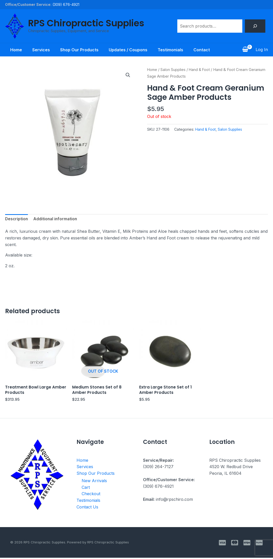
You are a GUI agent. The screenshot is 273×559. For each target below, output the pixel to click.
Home (11, 49)
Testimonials (173, 49)
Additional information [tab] (56, 219)
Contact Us (87, 508)
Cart (86, 488)
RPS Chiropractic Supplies (86, 23)
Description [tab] (17, 219)
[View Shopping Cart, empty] (245, 50)
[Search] (255, 26)
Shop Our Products (78, 49)
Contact (207, 49)
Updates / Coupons (129, 49)
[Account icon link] (262, 49)
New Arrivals (94, 481)
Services (38, 49)
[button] (128, 75)
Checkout (91, 494)
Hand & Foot (201, 69)
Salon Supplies (174, 69)
